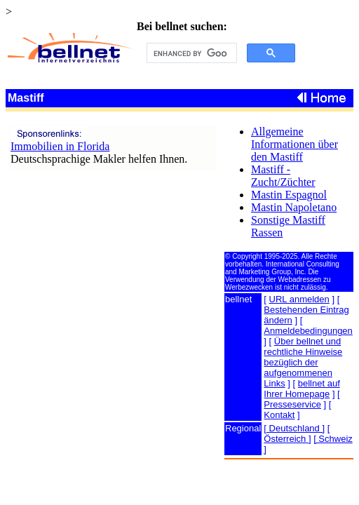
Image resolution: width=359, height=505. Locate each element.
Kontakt (279, 415)
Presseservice (292, 404)
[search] (190, 53)
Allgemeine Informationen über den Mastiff (294, 144)
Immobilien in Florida (60, 146)
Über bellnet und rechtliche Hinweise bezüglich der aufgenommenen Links (303, 362)
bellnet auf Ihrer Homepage (301, 388)
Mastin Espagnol (289, 195)
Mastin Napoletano (294, 207)
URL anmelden (299, 299)
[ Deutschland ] (294, 428)
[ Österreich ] (297, 433)
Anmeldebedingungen (308, 330)
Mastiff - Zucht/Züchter (283, 175)
